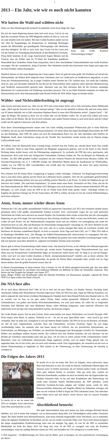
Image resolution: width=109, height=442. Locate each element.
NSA (76, 391)
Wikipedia (101, 155)
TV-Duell (39, 59)
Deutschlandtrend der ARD (16, 186)
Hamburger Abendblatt (14, 234)
